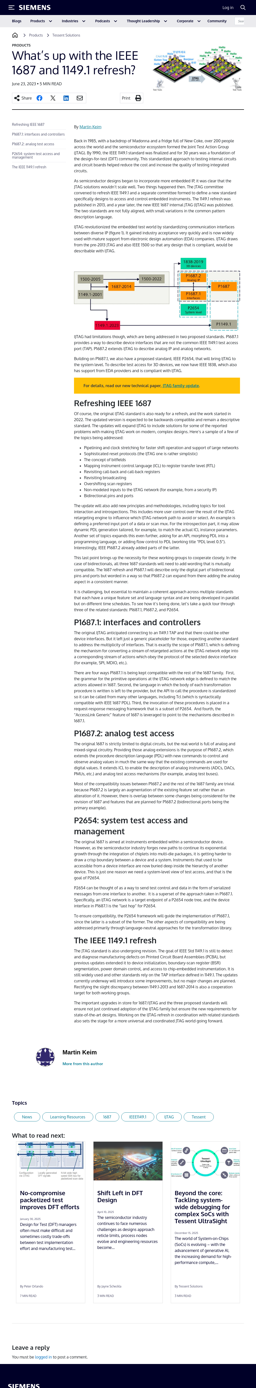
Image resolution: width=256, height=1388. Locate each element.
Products (37, 21)
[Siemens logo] (34, 7)
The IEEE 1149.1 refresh (29, 167)
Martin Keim (90, 126)
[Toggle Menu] (11, 7)
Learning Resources (68, 1116)
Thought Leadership (143, 21)
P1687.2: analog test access (33, 144)
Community (217, 21)
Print (126, 98)
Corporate (185, 21)
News (27, 1116)
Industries (70, 21)
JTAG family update (181, 385)
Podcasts (102, 21)
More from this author (82, 1063)
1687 (107, 1116)
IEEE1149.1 (137, 1116)
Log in (228, 7)
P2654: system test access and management (36, 155)
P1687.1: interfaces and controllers (38, 134)
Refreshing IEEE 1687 (28, 124)
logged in (43, 1356)
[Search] (243, 8)
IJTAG (169, 1116)
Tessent (199, 1116)
